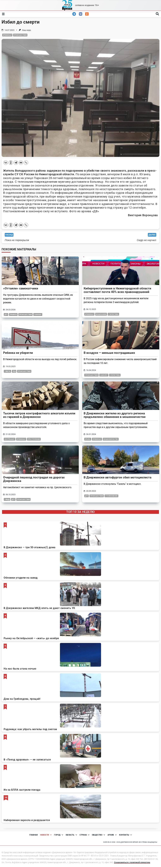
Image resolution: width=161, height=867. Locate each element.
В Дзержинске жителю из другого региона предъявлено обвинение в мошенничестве (115, 415)
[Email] (21, 162)
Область (71, 835)
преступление (34, 439)
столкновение (111, 496)
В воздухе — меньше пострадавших (109, 353)
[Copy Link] (26, 162)
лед (14, 371)
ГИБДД (7, 499)
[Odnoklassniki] (11, 162)
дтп (6, 314)
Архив (112, 835)
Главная (33, 835)
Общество (98, 835)
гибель (7, 371)
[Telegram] (16, 162)
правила (13, 314)
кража (87, 439)
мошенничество (110, 439)
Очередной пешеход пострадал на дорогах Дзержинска (34, 479)
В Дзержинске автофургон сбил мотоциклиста (117, 477)
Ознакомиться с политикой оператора (132, 862)
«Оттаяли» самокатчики (20, 288)
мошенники (101, 314)
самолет (104, 375)
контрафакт (9, 439)
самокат (38, 314)
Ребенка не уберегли (18, 353)
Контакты (125, 835)
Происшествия (20, 35)
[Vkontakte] (5, 162)
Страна (85, 835)
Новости (46, 835)
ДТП (13, 499)
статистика (115, 375)
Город (58, 835)
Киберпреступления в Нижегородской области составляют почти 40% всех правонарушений (117, 290)
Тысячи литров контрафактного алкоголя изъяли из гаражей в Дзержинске (39, 415)
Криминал (7, 35)
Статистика (113, 314)
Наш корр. (26, 30)
